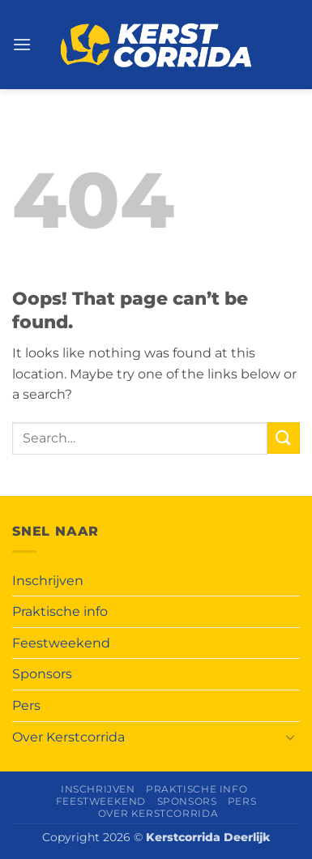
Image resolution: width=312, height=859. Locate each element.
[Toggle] (290, 736)
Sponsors (42, 674)
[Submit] (283, 438)
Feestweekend (61, 643)
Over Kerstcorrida (68, 737)
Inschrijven (47, 580)
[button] (22, 44)
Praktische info (60, 611)
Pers (26, 705)
